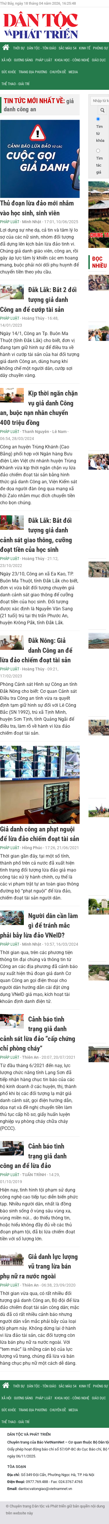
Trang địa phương (33, 72)
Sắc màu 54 (67, 48)
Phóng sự (100, 48)
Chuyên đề (58, 72)
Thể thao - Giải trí (15, 84)
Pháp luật (43, 60)
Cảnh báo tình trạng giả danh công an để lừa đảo (33, 1156)
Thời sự (18, 48)
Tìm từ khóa (100, 133)
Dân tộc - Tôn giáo (41, 48)
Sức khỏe (8, 72)
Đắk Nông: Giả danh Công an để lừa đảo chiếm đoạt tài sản (36, 650)
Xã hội (6, 60)
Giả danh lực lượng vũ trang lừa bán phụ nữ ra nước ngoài (39, 1266)
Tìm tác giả (99, 165)
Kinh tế (84, 48)
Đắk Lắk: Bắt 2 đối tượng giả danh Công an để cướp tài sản (38, 299)
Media (73, 72)
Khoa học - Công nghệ (72, 60)
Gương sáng (23, 60)
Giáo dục (99, 60)
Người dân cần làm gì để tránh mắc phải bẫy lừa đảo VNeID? (39, 925)
